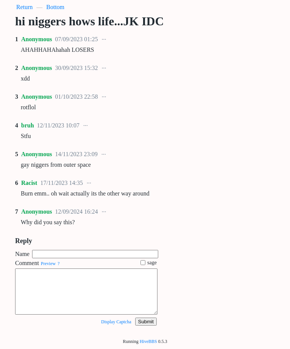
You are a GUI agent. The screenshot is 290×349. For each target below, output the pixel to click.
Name (22, 254)
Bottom (55, 7)
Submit (146, 321)
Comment (27, 263)
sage (148, 262)
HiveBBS (148, 341)
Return (24, 7)
